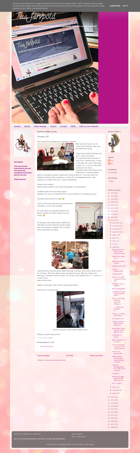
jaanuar (115, 393)
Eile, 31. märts (117, 383)
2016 (112, 397)
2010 (112, 415)
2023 (112, 202)
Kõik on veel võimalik (89, 126)
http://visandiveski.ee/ (79, 436)
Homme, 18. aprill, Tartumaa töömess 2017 (119, 278)
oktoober (115, 229)
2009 (112, 418)
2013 (112, 406)
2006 (112, 427)
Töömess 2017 (117, 274)
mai (113, 244)
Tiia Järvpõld (35, 17)
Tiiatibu (110, 181)
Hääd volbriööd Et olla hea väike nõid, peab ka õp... (118, 251)
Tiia (112, 160)
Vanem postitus (96, 355)
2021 (112, 208)
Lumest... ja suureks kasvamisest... (118, 314)
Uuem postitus (43, 355)
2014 (112, 403)
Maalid (27, 126)
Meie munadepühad (118, 288)
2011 (112, 412)
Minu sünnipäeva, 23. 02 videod (119, 341)
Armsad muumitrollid (117, 270)
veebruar (115, 390)
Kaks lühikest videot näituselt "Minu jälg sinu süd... (118, 330)
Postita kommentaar (46, 346)
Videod (53, 126)
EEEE (73, 126)
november (116, 226)
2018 (112, 217)
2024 (112, 199)
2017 (112, 220)
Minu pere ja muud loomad (118, 262)
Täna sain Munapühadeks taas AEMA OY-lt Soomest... (118, 367)
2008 (112, 421)
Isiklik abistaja (40, 126)
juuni (114, 241)
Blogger (91, 444)
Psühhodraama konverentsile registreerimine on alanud (118, 359)
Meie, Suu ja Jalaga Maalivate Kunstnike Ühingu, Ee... (118, 301)
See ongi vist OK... (118, 318)
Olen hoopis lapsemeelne (117, 352)
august (114, 235)
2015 (112, 400)
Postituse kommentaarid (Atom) (54, 360)
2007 (112, 424)
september (116, 232)
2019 (112, 214)
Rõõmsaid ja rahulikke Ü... (118, 308)
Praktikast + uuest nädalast (118, 284)
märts (114, 387)
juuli (114, 238)
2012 (112, 409)
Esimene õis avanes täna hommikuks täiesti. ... (119, 293)
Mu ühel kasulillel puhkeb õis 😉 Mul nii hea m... (118, 378)
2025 (112, 196)
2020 (112, 211)
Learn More (115, 6)
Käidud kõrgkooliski (119, 266)
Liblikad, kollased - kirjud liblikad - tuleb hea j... (118, 323)
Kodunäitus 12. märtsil (117, 336)
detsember (116, 223)
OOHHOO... (116, 373)
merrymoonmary (77, 444)
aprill (114, 247)
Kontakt (63, 126)
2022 (112, 205)
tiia (112, 163)
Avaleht (17, 126)
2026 (112, 193)
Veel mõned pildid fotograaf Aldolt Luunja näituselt (118, 346)
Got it (125, 6)
